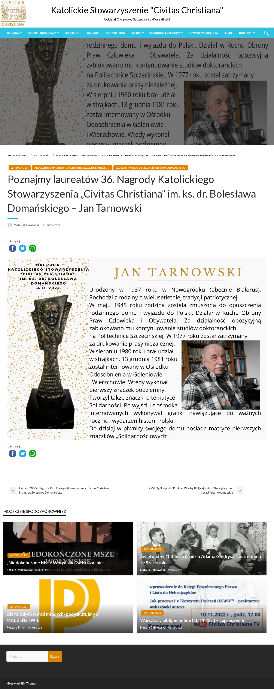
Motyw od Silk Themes (21, 683)
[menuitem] (13, 33)
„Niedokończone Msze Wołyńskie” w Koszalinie (54, 562)
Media (136, 33)
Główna (13, 33)
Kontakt (245, 33)
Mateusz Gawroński (27, 225)
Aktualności (42, 155)
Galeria (93, 33)
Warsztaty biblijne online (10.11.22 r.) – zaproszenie (192, 620)
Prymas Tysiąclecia (203, 33)
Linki (228, 33)
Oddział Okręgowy (42, 33)
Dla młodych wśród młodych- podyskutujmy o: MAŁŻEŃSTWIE (53, 617)
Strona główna (17, 155)
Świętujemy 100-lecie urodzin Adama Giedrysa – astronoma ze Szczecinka (200, 559)
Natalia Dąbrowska (19, 570)
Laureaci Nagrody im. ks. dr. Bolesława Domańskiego (150, 167)
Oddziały (71, 33)
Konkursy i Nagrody (164, 33)
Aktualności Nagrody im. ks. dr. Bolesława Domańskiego (72, 167)
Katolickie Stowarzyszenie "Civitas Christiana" (137, 10)
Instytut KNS (115, 33)
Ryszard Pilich (16, 627)
